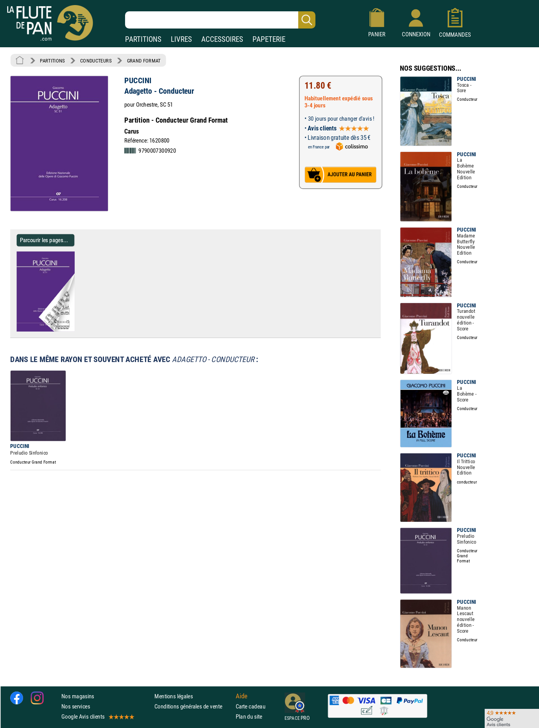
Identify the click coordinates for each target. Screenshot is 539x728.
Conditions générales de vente (193, 706)
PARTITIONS (143, 39)
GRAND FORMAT (144, 60)
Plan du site (249, 716)
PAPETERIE (268, 39)
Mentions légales (173, 696)
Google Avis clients (97, 716)
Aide (241, 696)
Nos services (75, 706)
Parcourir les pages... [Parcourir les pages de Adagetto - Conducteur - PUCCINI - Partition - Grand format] (44, 240)
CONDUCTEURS (95, 60)
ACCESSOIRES (222, 39)
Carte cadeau (250, 706)
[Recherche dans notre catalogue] (220, 20)
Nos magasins (77, 696)
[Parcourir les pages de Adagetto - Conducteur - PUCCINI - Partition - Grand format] (71, 330)
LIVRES (181, 39)
